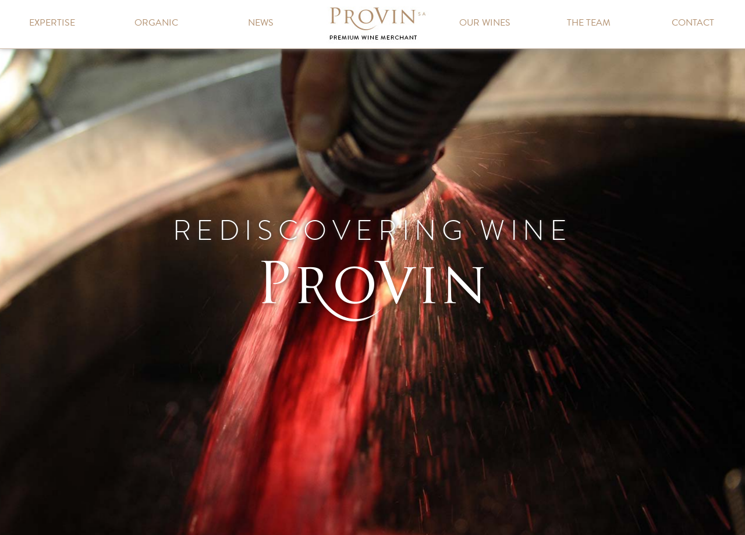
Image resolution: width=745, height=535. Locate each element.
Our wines (484, 22)
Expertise (52, 22)
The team (589, 22)
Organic (156, 22)
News (261, 22)
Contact (693, 22)
